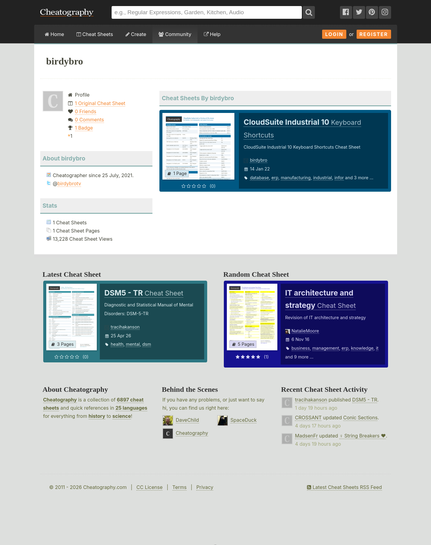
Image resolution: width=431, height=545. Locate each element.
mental (133, 344)
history (97, 416)
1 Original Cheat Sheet (100, 103)
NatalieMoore (305, 330)
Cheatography (60, 400)
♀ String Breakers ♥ (362, 436)
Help (212, 34)
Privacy (204, 487)
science (122, 416)
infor (339, 177)
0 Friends (85, 111)
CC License (149, 487)
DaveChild (187, 420)
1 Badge (84, 128)
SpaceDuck (243, 420)
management (325, 348)
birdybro (258, 160)
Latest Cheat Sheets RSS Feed (344, 487)
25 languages (131, 408)
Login (334, 34)
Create (136, 34)
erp (274, 177)
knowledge (362, 348)
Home (54, 34)
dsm (146, 344)
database (259, 177)
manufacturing (296, 177)
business (301, 348)
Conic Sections (360, 418)
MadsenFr (306, 436)
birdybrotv (69, 183)
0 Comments (89, 120)
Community (174, 34)
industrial (322, 177)
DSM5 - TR (364, 400)
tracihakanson (125, 326)
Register (374, 34)
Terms (179, 487)
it (377, 348)
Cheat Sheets (95, 34)
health (117, 344)
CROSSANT (308, 418)
